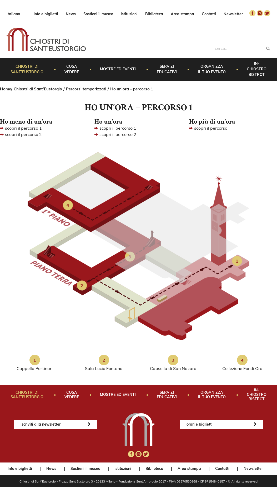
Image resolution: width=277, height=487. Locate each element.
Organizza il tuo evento (212, 69)
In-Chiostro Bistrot (256, 69)
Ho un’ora (108, 122)
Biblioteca (154, 14)
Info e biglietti (46, 14)
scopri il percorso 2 (23, 134)
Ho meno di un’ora (26, 122)
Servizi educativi (167, 69)
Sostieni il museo (98, 14)
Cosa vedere (71, 69)
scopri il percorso (210, 128)
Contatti (209, 14)
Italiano (13, 14)
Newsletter (233, 14)
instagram (260, 13)
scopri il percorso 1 (23, 128)
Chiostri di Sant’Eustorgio (27, 69)
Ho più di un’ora (212, 122)
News (71, 14)
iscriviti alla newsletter (41, 424)
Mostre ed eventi (118, 69)
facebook (252, 13)
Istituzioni (129, 14)
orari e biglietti (200, 424)
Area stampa (182, 14)
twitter (267, 13)
